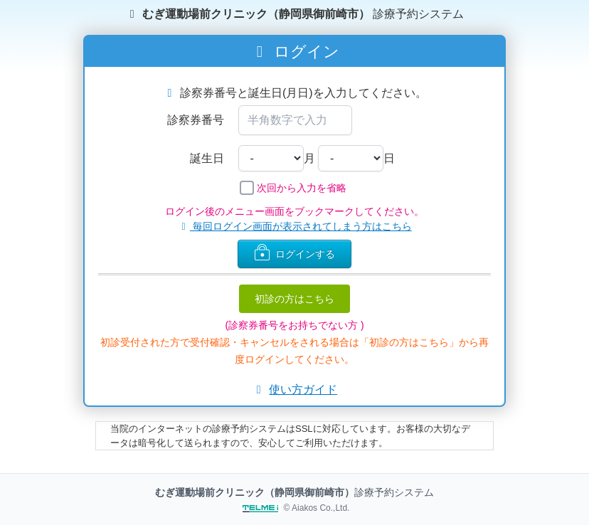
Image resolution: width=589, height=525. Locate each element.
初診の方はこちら (294, 298)
